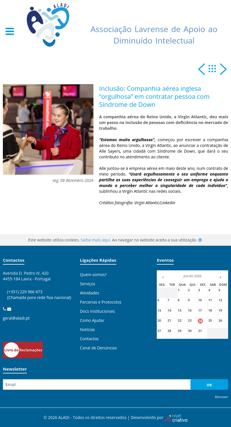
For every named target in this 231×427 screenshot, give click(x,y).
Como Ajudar (92, 320)
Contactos (89, 338)
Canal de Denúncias (98, 348)
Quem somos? (93, 274)
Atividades (89, 293)
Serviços (87, 283)
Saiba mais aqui (95, 240)
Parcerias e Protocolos (101, 302)
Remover (221, 397)
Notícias (87, 329)
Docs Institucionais (97, 311)
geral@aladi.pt (16, 318)
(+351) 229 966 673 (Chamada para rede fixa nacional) (39, 300)
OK (209, 384)
